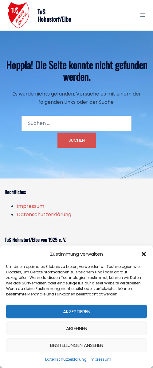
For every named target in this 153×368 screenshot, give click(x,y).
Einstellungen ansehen (76, 345)
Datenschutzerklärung (66, 359)
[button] (144, 254)
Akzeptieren (76, 311)
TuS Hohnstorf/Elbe (54, 15)
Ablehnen (76, 328)
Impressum (100, 359)
